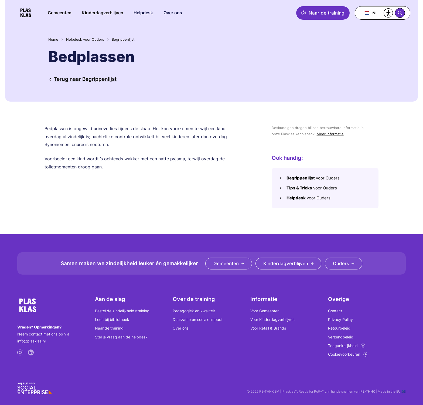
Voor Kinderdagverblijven (272, 319)
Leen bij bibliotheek (112, 319)
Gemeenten (59, 12)
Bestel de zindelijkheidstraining (122, 311)
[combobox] (370, 13)
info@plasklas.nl (31, 341)
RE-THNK (367, 391)
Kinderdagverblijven (102, 12)
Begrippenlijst (123, 39)
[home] (25, 12)
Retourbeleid (339, 328)
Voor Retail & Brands (268, 328)
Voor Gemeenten (264, 311)
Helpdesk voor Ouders (85, 39)
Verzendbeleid (340, 337)
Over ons (181, 328)
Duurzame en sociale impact (198, 319)
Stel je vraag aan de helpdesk (121, 337)
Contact (335, 311)
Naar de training (109, 328)
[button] (143, 13)
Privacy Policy (340, 319)
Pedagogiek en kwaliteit (194, 311)
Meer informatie (330, 134)
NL (370, 12)
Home (53, 39)
